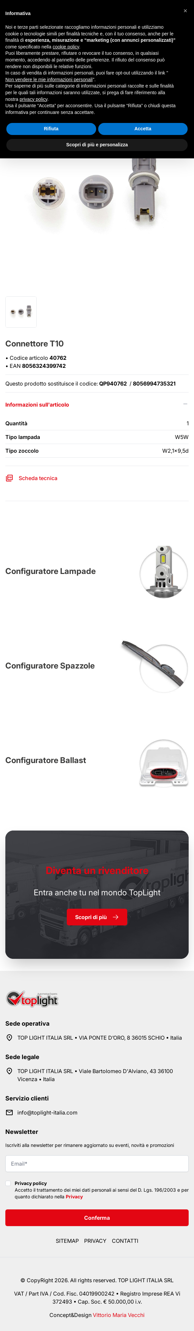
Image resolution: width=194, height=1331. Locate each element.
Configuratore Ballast (45, 760)
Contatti (125, 1240)
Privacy (74, 1196)
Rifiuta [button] (51, 128)
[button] (185, 10)
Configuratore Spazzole (50, 666)
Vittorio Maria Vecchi (119, 1315)
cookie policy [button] (66, 46)
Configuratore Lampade (50, 571)
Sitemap (67, 1240)
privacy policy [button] (33, 99)
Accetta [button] (142, 128)
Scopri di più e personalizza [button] (97, 144)
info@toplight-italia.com (47, 1112)
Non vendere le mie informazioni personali (48, 79)
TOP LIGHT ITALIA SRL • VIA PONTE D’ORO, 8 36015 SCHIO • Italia (99, 1037)
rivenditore (97, 870)
